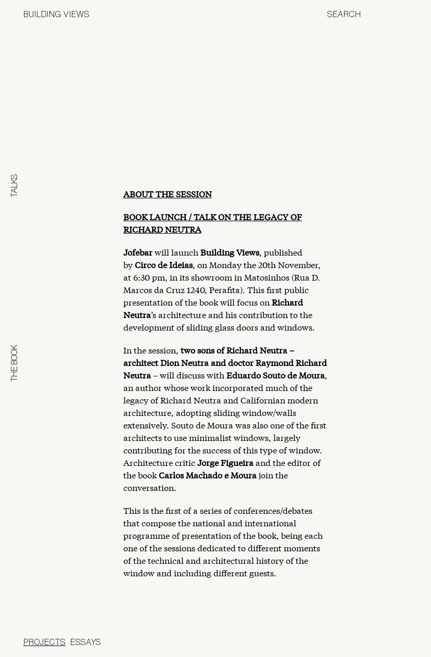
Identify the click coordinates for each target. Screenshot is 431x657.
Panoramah (314, 643)
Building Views (56, 14)
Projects (44, 642)
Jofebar (380, 639)
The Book (14, 363)
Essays (85, 642)
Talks (14, 185)
